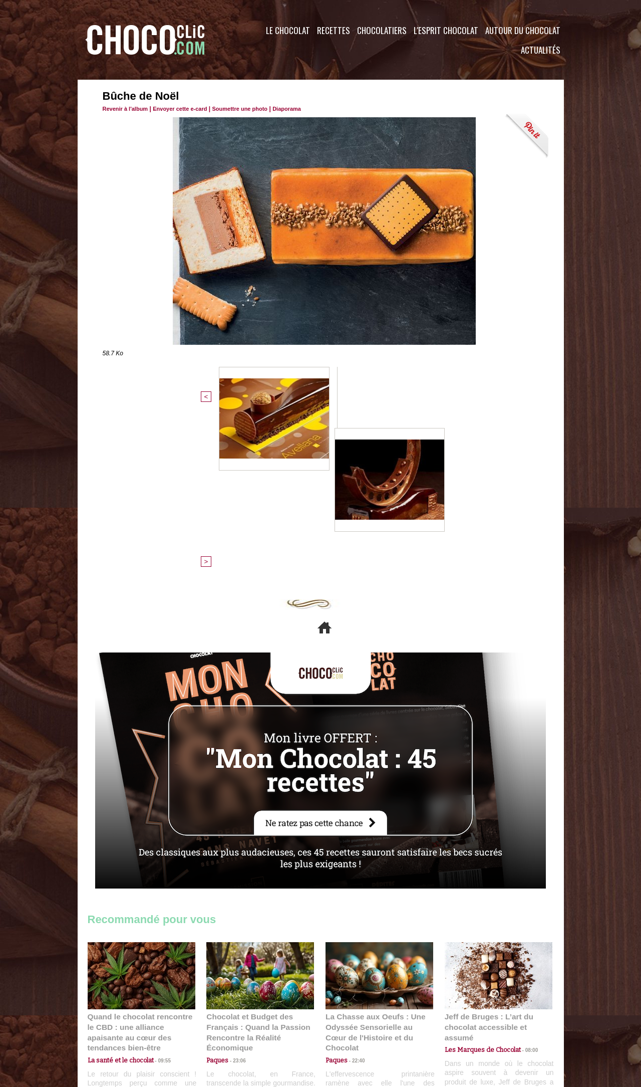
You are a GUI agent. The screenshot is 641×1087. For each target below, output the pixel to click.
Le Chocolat (288, 30)
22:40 (354, 885)
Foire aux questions (474, 1026)
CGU (221, 1026)
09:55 (157, 885)
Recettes (333, 30)
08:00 (523, 875)
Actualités (540, 50)
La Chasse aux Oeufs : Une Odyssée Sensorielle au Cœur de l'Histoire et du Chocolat (375, 863)
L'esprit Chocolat (446, 30)
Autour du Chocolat (522, 30)
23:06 (235, 895)
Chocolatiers (382, 30)
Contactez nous (118, 1026)
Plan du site (349, 1026)
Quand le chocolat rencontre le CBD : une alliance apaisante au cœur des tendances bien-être (141, 863)
